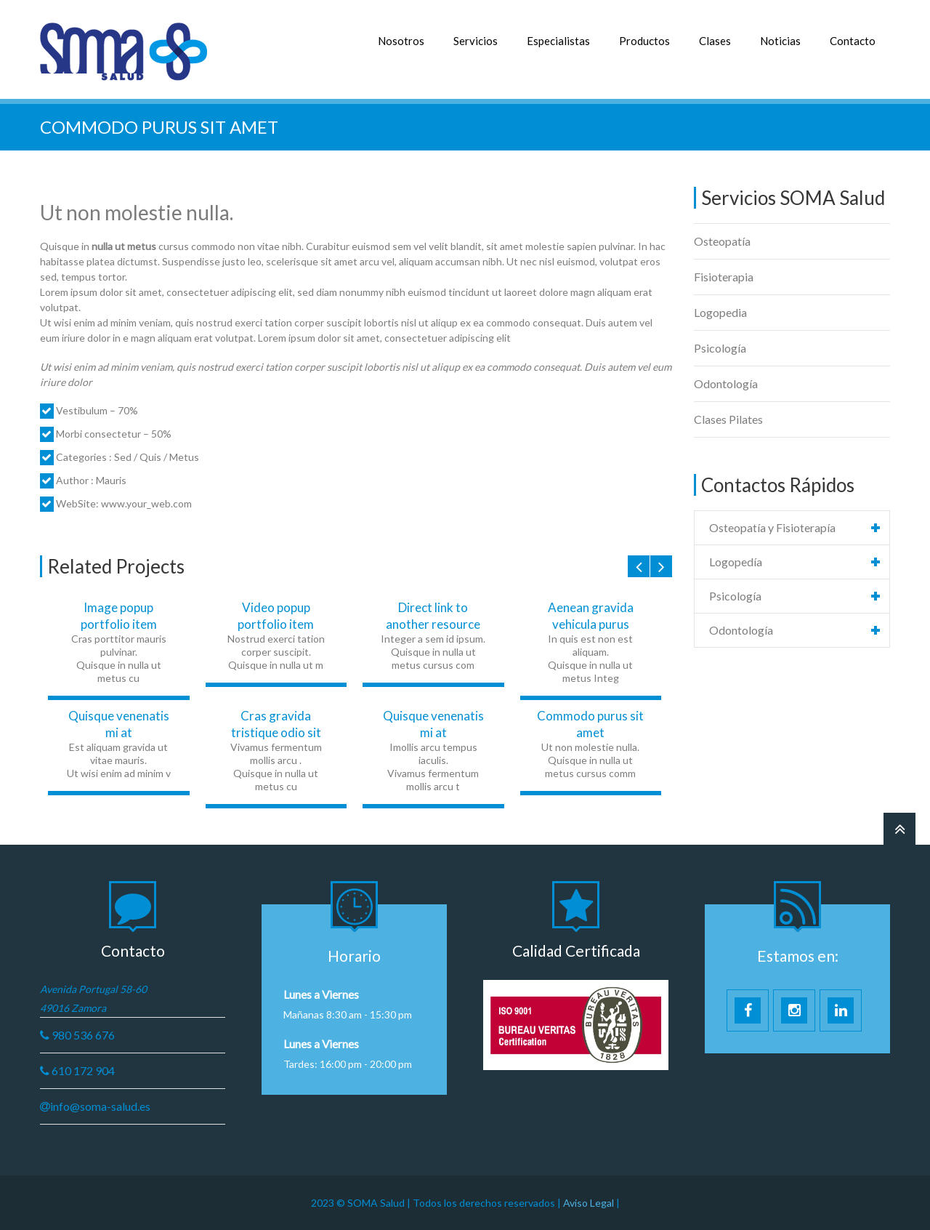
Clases (715, 40)
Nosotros (401, 40)
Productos (644, 40)
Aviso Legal (589, 1203)
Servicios (475, 40)
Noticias (780, 40)
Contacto (853, 40)
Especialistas (558, 40)
